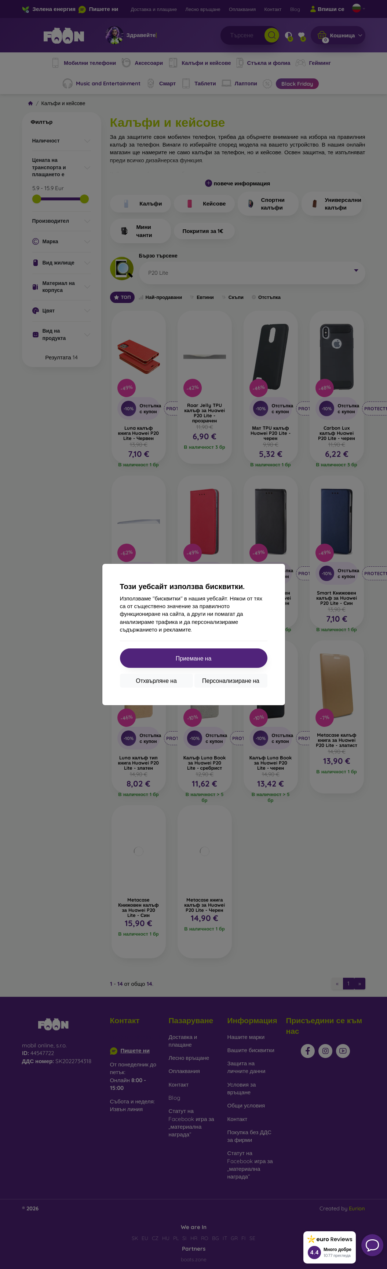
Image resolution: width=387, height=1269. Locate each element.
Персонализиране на (230, 680)
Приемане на (194, 658)
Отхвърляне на (156, 680)
